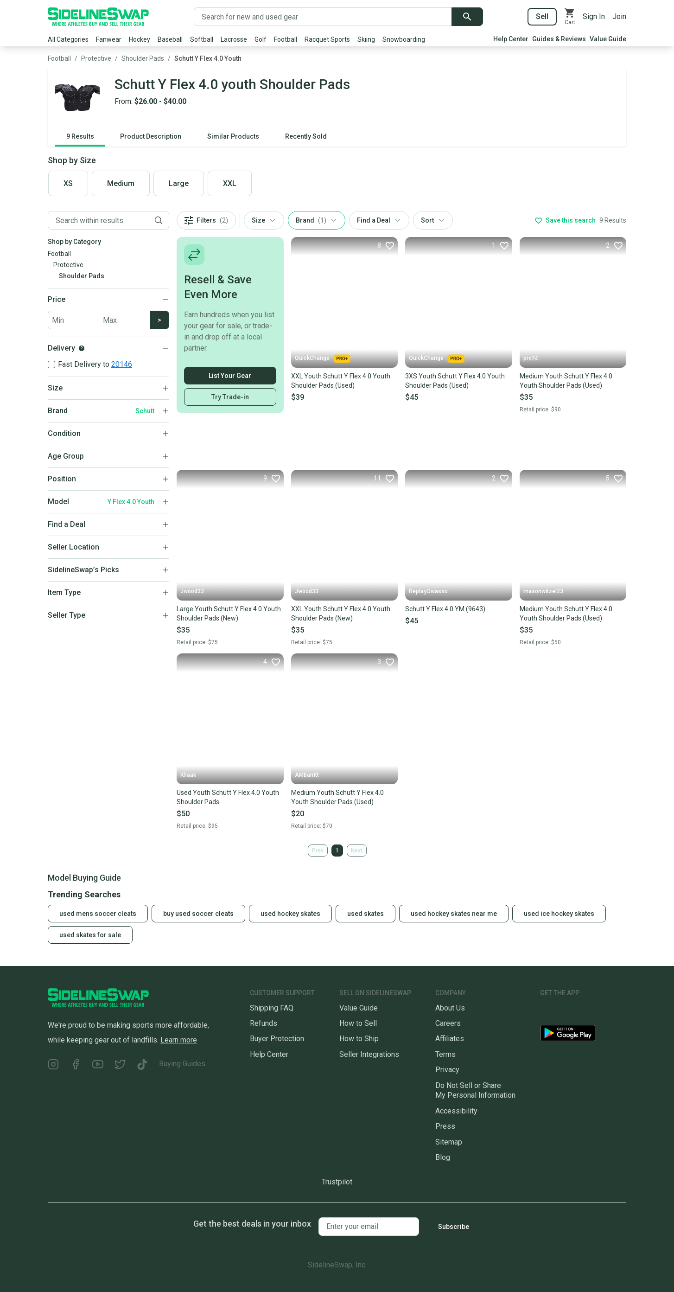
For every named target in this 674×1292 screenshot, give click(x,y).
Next (356, 850)
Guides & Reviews (559, 39)
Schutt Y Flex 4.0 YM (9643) (445, 609)
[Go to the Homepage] (98, 16)
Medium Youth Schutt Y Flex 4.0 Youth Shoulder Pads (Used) (566, 380)
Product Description (150, 136)
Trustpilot (337, 1181)
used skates (365, 913)
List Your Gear (230, 375)
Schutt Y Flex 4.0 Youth (208, 58)
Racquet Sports (327, 39)
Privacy (447, 1069)
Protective (96, 58)
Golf (260, 39)
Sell (542, 16)
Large (179, 183)
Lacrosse (234, 39)
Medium (120, 183)
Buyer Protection (277, 1038)
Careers (448, 1023)
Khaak (188, 775)
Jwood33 (192, 591)
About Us (450, 1008)
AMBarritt (307, 775)
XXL (229, 183)
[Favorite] (386, 245)
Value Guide (608, 39)
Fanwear (108, 39)
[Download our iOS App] (575, 1011)
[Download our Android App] (583, 1035)
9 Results (80, 136)
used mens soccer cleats (97, 913)
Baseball (170, 39)
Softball (201, 39)
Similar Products (233, 136)
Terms (445, 1054)
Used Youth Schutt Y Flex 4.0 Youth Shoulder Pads (228, 797)
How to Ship (359, 1038)
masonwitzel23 (543, 591)
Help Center (510, 39)
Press (445, 1126)
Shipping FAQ (271, 1008)
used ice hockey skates (559, 913)
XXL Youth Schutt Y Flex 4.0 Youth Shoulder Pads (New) (340, 613)
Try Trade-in (230, 397)
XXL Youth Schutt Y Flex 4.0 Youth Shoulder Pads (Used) (340, 380)
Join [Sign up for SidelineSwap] (619, 16)
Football (285, 39)
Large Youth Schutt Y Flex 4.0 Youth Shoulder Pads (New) (229, 613)
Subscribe (453, 1226)
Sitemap (448, 1142)
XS (68, 183)
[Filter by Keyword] (98, 220)
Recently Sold (306, 136)
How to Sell (358, 1023)
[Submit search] (467, 16)
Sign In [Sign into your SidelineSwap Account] (594, 16)
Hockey (139, 39)
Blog (442, 1157)
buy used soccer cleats (198, 913)
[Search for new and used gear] (322, 17)
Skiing (366, 39)
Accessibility (456, 1111)
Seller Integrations (369, 1054)
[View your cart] (569, 16)
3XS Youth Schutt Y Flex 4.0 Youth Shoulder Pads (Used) (455, 380)
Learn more (178, 1040)
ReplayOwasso (428, 591)
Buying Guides (182, 1063)
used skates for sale (90, 935)
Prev (318, 850)
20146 (121, 364)
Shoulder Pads (142, 58)
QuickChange (322, 358)
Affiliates (449, 1038)
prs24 (530, 358)
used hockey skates (290, 913)
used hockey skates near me (454, 913)
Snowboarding (403, 39)
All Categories (68, 39)
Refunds (263, 1023)
